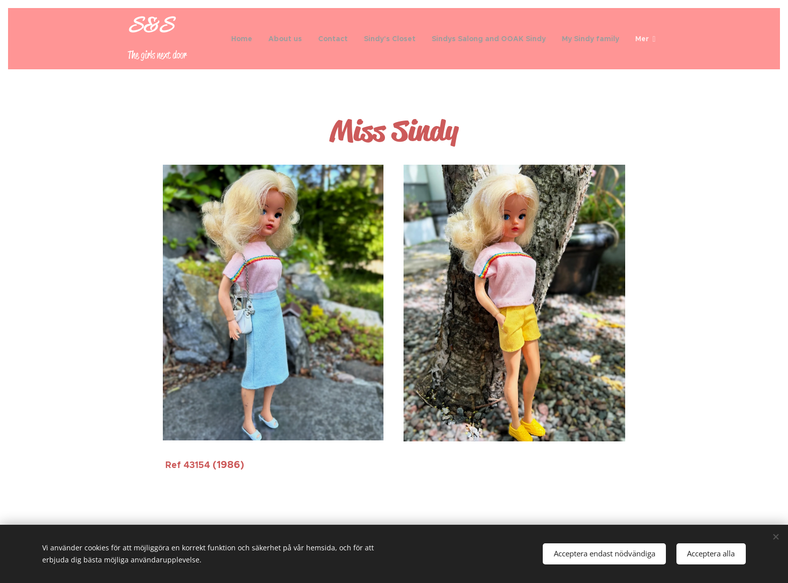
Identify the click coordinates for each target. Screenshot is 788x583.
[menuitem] (244, 38)
